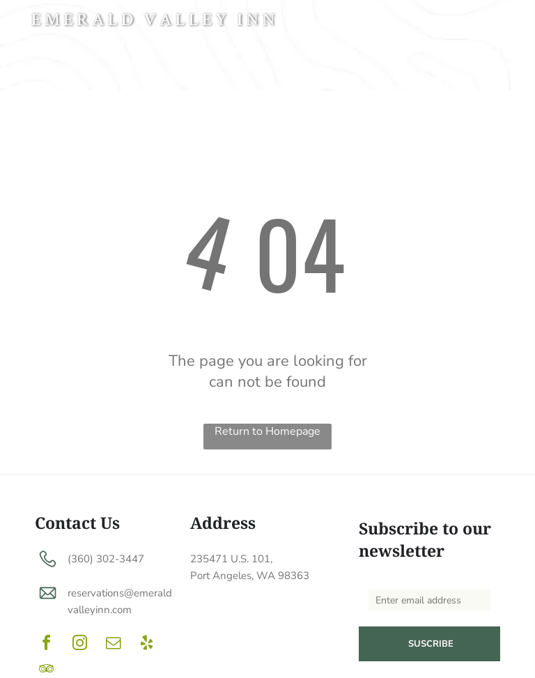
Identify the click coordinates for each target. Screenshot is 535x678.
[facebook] (46, 645)
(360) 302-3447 (106, 559)
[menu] (504, 22)
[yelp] (146, 645)
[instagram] (79, 645)
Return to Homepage (267, 431)
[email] (113, 645)
